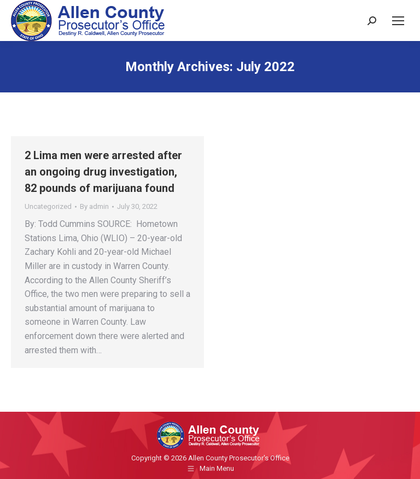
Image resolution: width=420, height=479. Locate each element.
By (94, 206)
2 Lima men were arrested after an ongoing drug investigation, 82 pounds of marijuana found (103, 172)
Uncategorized (48, 206)
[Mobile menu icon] (398, 21)
